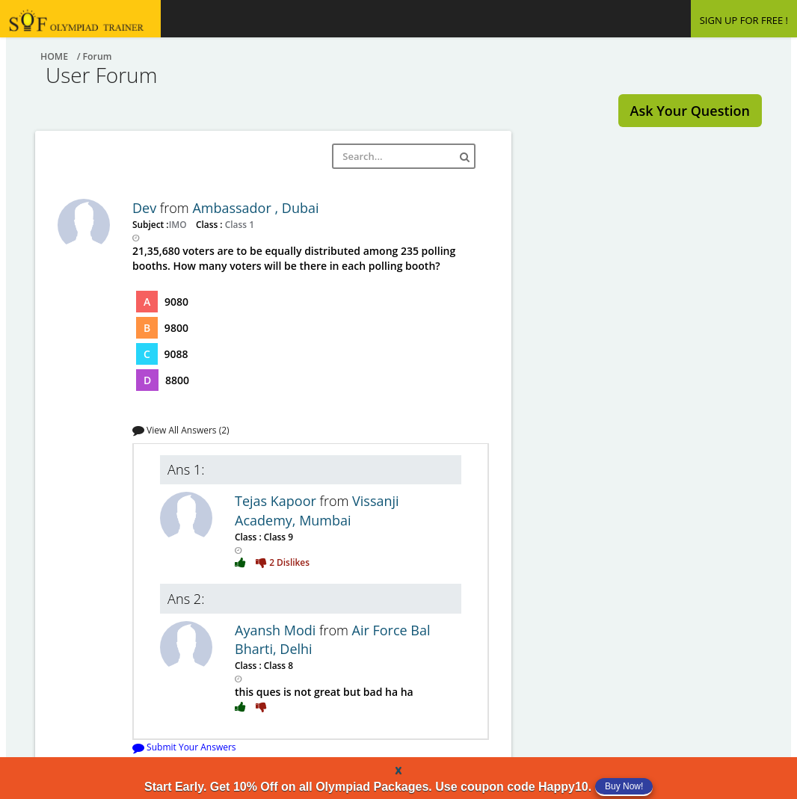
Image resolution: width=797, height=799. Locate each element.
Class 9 (277, 537)
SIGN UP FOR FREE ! (744, 20)
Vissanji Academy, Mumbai (317, 510)
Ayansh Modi (277, 630)
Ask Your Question (690, 111)
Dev (146, 208)
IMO (179, 224)
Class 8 (277, 665)
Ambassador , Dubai (255, 208)
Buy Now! (624, 786)
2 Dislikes (283, 562)
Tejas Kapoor (277, 501)
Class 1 (238, 224)
